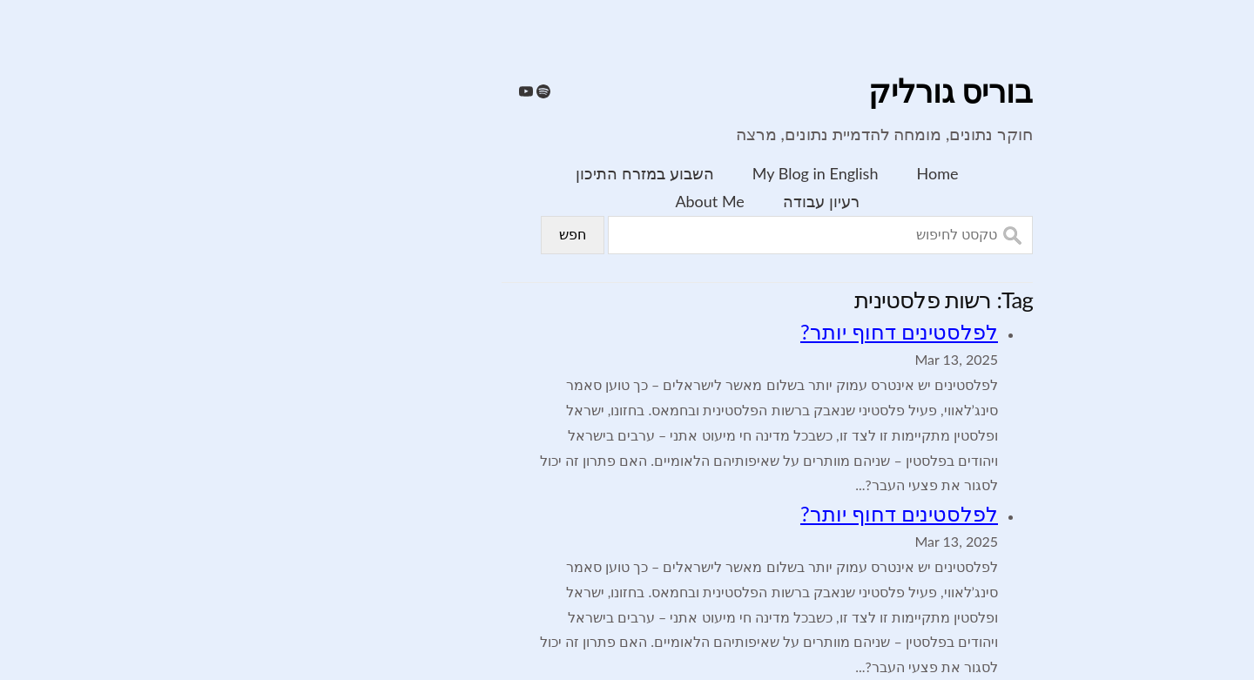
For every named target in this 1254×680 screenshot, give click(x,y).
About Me (569, 201)
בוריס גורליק (810, 92)
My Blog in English (675, 173)
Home (798, 173)
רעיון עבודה (681, 201)
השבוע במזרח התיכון (504, 173)
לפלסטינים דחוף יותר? (759, 331)
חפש (432, 234)
